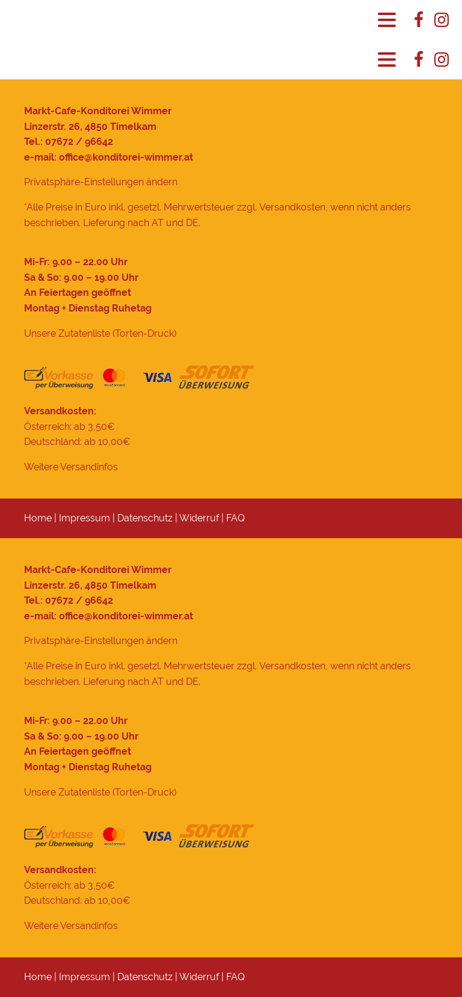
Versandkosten (292, 207)
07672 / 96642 (79, 141)
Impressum (84, 518)
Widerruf (199, 518)
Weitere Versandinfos (71, 467)
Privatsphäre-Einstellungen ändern (100, 182)
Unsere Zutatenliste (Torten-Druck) (100, 333)
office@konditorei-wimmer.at (126, 157)
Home (38, 518)
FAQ (235, 518)
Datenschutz (145, 518)
